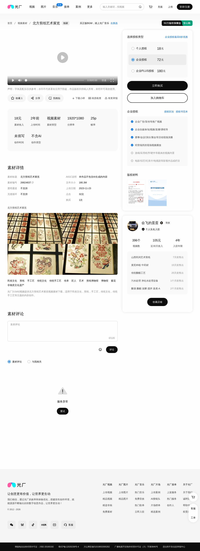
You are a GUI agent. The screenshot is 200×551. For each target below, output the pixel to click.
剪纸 (22, 280)
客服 (193, 508)
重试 (62, 411)
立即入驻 (139, 511)
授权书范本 (182, 111)
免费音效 (139, 498)
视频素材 (22, 23)
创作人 (170, 505)
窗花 (113, 280)
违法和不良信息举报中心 (174, 547)
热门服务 (172, 498)
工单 (193, 517)
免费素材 (107, 511)
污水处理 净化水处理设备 (144, 280)
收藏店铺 (157, 302)
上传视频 (107, 492)
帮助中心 (188, 505)
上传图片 (123, 492)
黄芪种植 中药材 (140, 265)
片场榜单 (155, 505)
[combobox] (32, 6)
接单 (66, 6)
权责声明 (188, 511)
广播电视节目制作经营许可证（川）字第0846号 (136, 547)
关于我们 (188, 492)
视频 (32, 6)
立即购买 (157, 85)
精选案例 (155, 511)
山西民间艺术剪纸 (140, 257)
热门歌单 (139, 505)
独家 (65, 23)
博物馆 (104, 280)
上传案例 (155, 492)
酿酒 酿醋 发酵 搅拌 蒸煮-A (145, 288)
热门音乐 (139, 492)
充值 (160, 6)
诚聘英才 (188, 498)
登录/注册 (185, 6)
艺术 (81, 280)
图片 (43, 6)
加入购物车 (157, 97)
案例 (78, 6)
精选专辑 (107, 505)
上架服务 (172, 492)
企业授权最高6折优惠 (176, 37)
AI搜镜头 (155, 498)
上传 (170, 6)
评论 (111, 349)
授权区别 (169, 111)
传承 (66, 280)
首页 (9, 23)
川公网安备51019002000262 (97, 547)
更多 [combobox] (90, 6)
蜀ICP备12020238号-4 (68, 547)
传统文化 (42, 280)
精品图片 (123, 498)
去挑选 (114, 23)
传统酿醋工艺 (138, 273)
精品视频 (107, 498)
